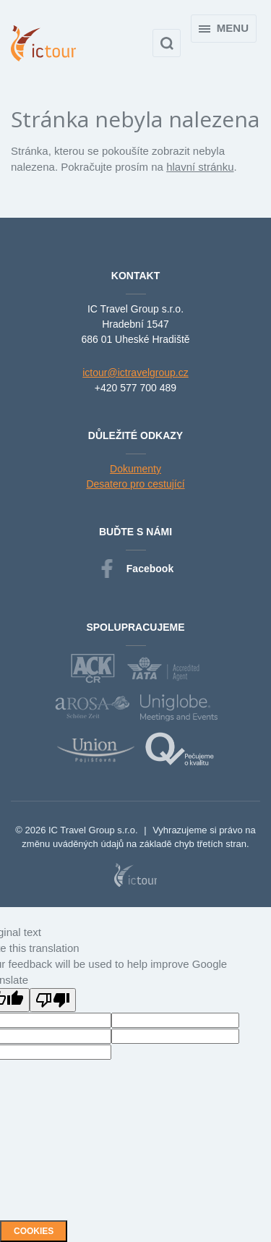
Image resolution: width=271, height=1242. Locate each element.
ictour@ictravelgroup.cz (135, 372)
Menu (224, 28)
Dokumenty (135, 469)
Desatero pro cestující (135, 484)
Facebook (135, 569)
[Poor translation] (53, 1000)
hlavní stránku (199, 167)
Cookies (33, 1231)
